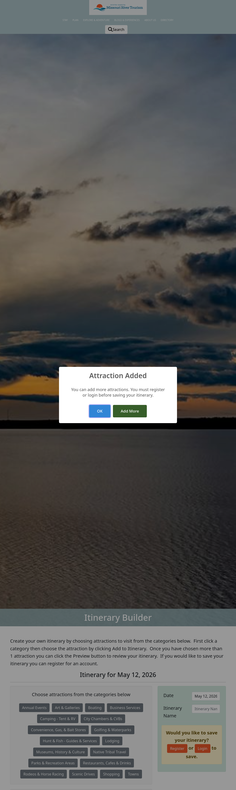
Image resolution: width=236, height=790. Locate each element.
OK (100, 411)
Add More (130, 411)
